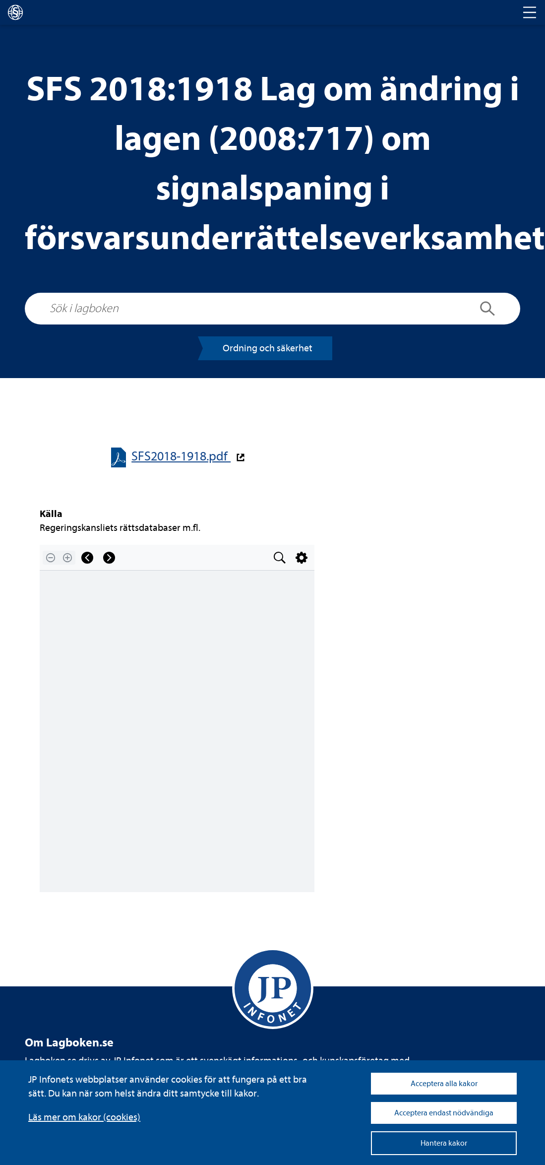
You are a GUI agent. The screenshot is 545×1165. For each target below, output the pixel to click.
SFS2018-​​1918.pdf (181, 456)
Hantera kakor (444, 1143)
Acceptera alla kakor (444, 1083)
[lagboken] (15, 12)
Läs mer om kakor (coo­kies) (84, 1117)
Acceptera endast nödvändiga (443, 1112)
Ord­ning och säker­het (267, 348)
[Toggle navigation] (529, 12)
